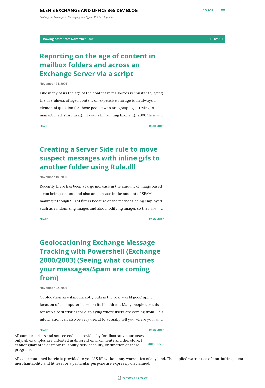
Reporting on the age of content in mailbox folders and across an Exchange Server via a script (97, 64)
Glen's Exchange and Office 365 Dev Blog (89, 10)
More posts (156, 344)
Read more (156, 126)
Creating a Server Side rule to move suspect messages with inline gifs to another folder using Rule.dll (100, 158)
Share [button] (44, 126)
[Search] (208, 10)
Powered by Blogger (132, 377)
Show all (216, 39)
